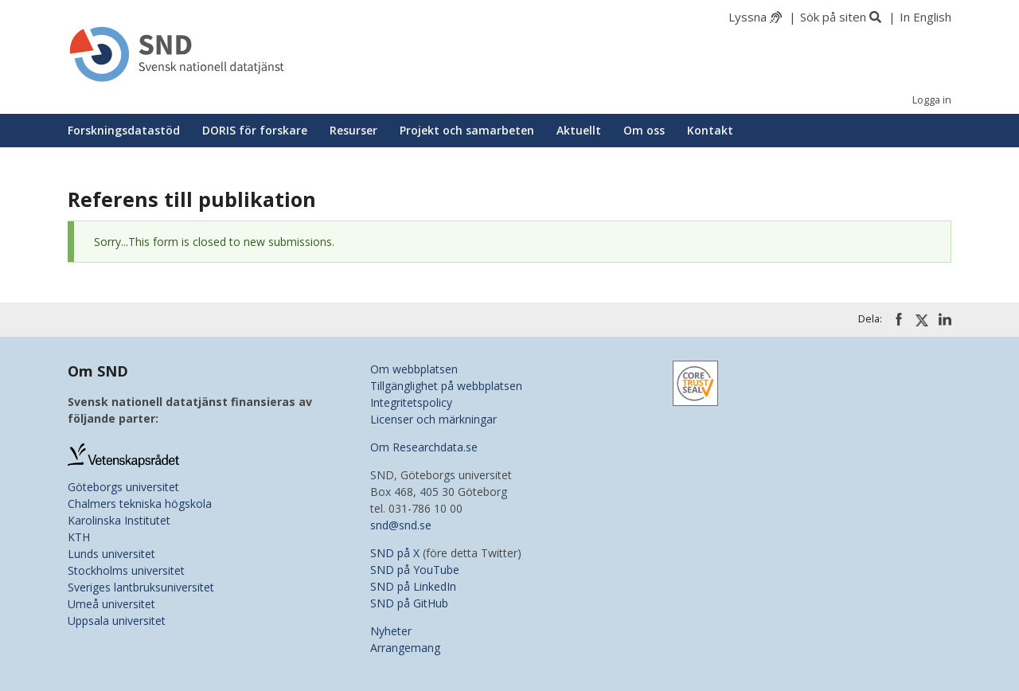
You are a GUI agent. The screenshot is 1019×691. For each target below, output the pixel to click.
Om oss (644, 130)
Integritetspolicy (411, 402)
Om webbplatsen (414, 369)
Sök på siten (833, 17)
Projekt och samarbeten (467, 130)
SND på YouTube (414, 569)
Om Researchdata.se (424, 447)
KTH (79, 537)
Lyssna (747, 17)
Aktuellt (578, 130)
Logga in (931, 100)
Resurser (353, 130)
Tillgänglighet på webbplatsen (446, 385)
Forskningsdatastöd (124, 130)
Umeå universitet (111, 603)
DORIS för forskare (254, 130)
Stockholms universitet (126, 570)
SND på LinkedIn (413, 586)
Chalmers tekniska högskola (140, 503)
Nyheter (391, 630)
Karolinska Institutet (119, 520)
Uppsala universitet (117, 620)
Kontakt (710, 130)
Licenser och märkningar (433, 419)
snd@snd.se (400, 525)
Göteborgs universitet (123, 486)
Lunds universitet (111, 553)
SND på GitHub (409, 603)
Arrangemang (405, 647)
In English (925, 17)
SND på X (395, 552)
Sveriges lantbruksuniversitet (141, 587)
